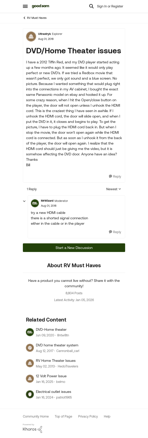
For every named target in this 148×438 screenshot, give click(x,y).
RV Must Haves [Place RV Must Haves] (35, 17)
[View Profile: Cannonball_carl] (30, 348)
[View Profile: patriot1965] (30, 394)
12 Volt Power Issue (51, 376)
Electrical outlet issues (53, 391)
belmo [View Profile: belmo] (60, 382)
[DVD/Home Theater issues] (48, 206)
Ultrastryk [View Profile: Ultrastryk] (44, 33)
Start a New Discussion (74, 248)
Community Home (36, 416)
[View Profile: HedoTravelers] (30, 363)
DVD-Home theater (51, 329)
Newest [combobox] (113, 189)
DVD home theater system (57, 345)
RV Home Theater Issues (56, 360)
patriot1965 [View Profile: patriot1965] (64, 397)
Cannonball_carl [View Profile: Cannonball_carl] (67, 351)
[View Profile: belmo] (30, 379)
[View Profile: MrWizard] (35, 203)
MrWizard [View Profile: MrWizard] (47, 200)
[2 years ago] (44, 397)
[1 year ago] (44, 381)
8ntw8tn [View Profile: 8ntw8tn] (63, 335)
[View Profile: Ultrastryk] (31, 36)
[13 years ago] (45, 366)
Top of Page (63, 416)
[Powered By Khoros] (74, 428)
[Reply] (115, 176)
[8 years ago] (44, 350)
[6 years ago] (45, 335)
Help (107, 416)
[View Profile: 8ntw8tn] (30, 332)
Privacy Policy (88, 416)
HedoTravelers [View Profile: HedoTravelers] (68, 366)
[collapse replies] (24, 201)
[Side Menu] (25, 6)
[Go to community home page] (41, 6)
